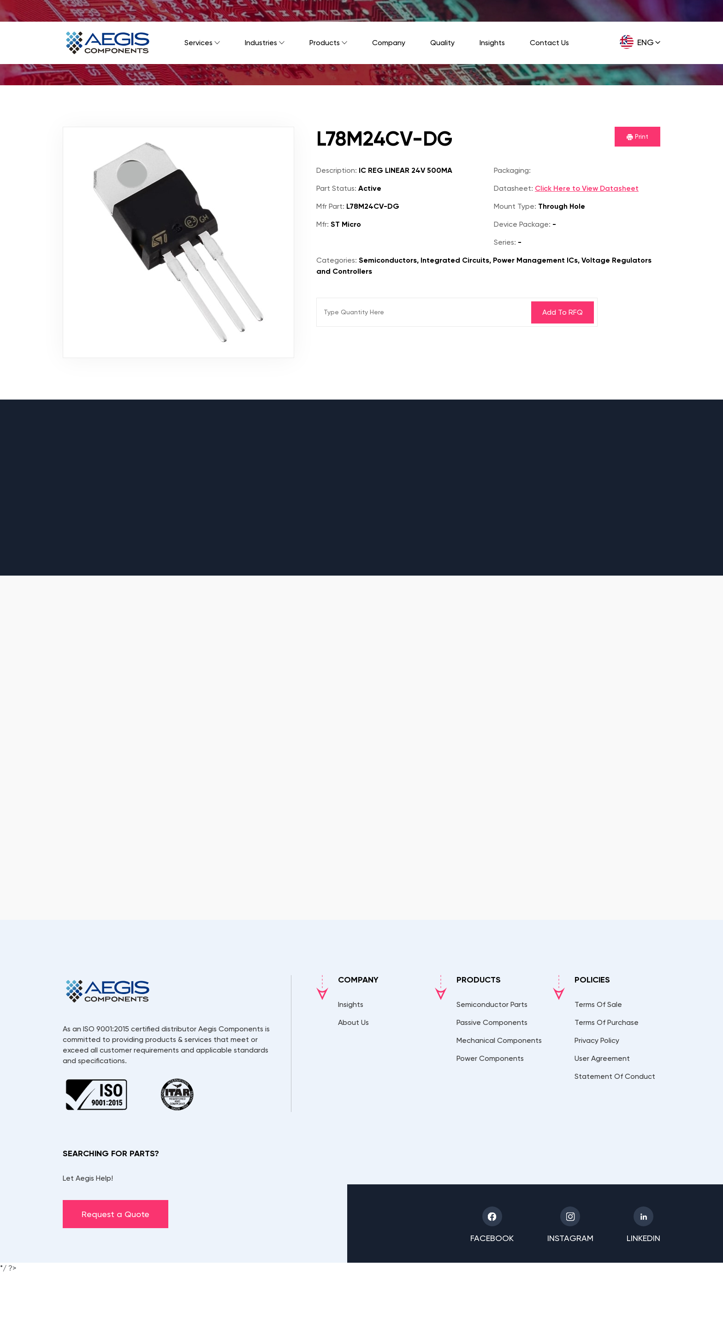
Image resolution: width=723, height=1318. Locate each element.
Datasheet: (513, 188)
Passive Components (491, 1022)
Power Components (490, 1058)
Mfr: (322, 224)
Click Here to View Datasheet (587, 188)
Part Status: (336, 188)
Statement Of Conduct (615, 1076)
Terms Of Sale (598, 1004)
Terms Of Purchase (607, 1022)
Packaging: (512, 170)
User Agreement (602, 1058)
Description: (336, 170)
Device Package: (522, 224)
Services (198, 42)
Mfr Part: (330, 206)
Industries (261, 42)
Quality (442, 42)
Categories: (336, 260)
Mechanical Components (499, 1040)
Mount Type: (515, 206)
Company (388, 42)
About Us (353, 1022)
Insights (492, 42)
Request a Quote (115, 1214)
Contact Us (549, 42)
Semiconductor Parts (491, 1004)
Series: (505, 242)
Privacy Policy (597, 1040)
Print (637, 136)
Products (324, 42)
